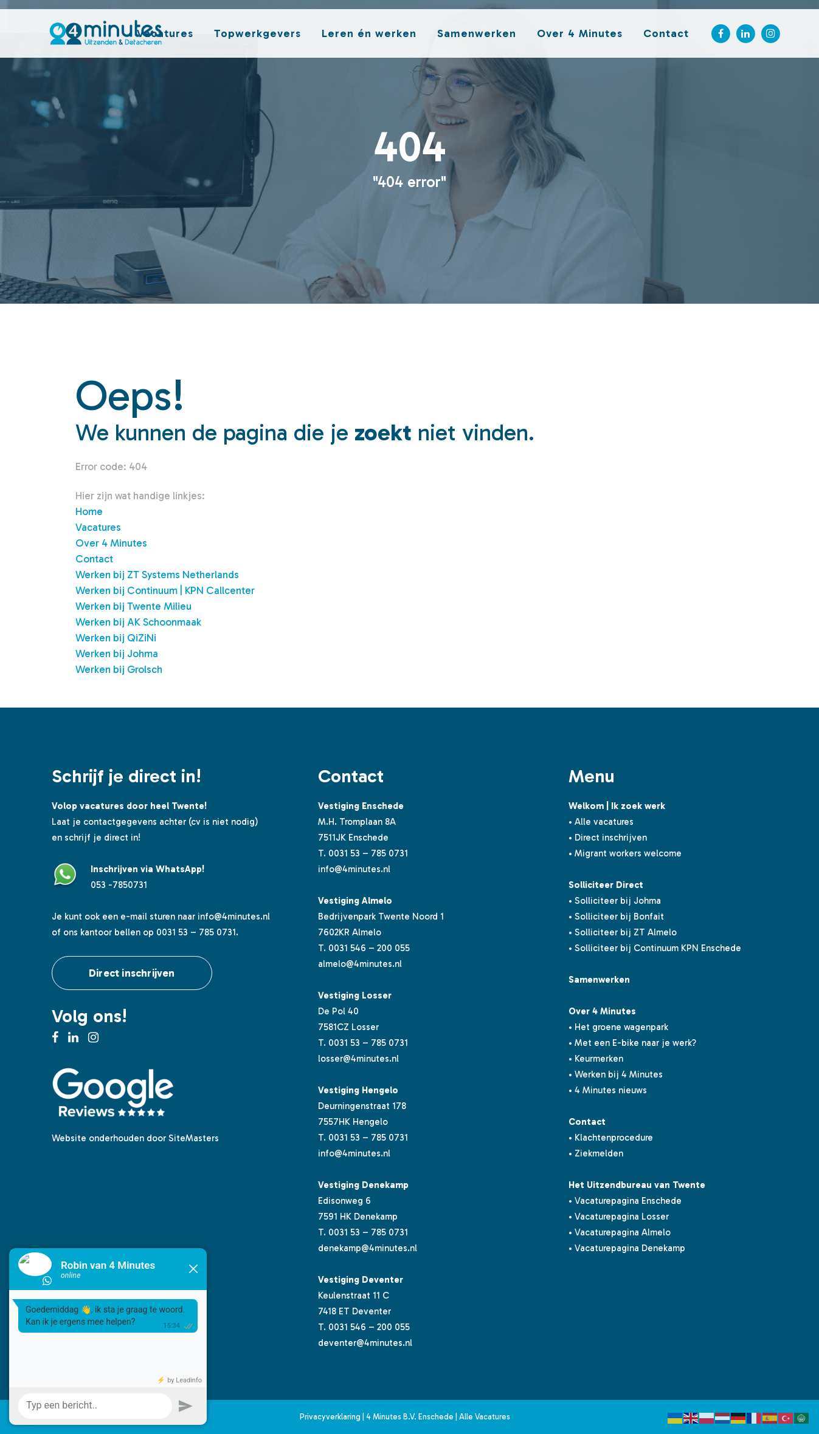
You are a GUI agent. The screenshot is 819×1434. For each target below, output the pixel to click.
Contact (94, 559)
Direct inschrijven (132, 973)
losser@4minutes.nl (358, 1058)
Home (89, 511)
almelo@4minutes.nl (360, 963)
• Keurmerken (595, 1058)
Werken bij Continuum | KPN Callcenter (165, 590)
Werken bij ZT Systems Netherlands (157, 574)
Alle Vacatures (484, 1416)
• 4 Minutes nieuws (607, 1090)
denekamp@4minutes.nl (367, 1248)
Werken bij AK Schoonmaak (138, 622)
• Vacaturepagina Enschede (625, 1200)
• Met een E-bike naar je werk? (632, 1042)
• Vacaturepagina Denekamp (626, 1248)
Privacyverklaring (330, 1416)
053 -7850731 (119, 884)
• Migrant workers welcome (625, 853)
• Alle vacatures (601, 821)
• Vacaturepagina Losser (618, 1216)
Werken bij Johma (116, 653)
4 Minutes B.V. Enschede (410, 1416)
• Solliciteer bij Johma (614, 900)
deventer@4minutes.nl (365, 1342)
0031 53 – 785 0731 (368, 853)
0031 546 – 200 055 (369, 948)
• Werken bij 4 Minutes (615, 1074)
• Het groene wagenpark (618, 1027)
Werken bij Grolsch (118, 669)
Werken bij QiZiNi (115, 638)
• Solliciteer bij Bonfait (616, 916)
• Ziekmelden (595, 1153)
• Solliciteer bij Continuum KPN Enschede (654, 948)
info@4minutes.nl (234, 916)
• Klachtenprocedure (610, 1137)
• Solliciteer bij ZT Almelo (622, 932)
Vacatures (98, 527)
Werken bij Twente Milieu (133, 606)
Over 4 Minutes (111, 543)
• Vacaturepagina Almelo (619, 1232)
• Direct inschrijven (607, 837)
